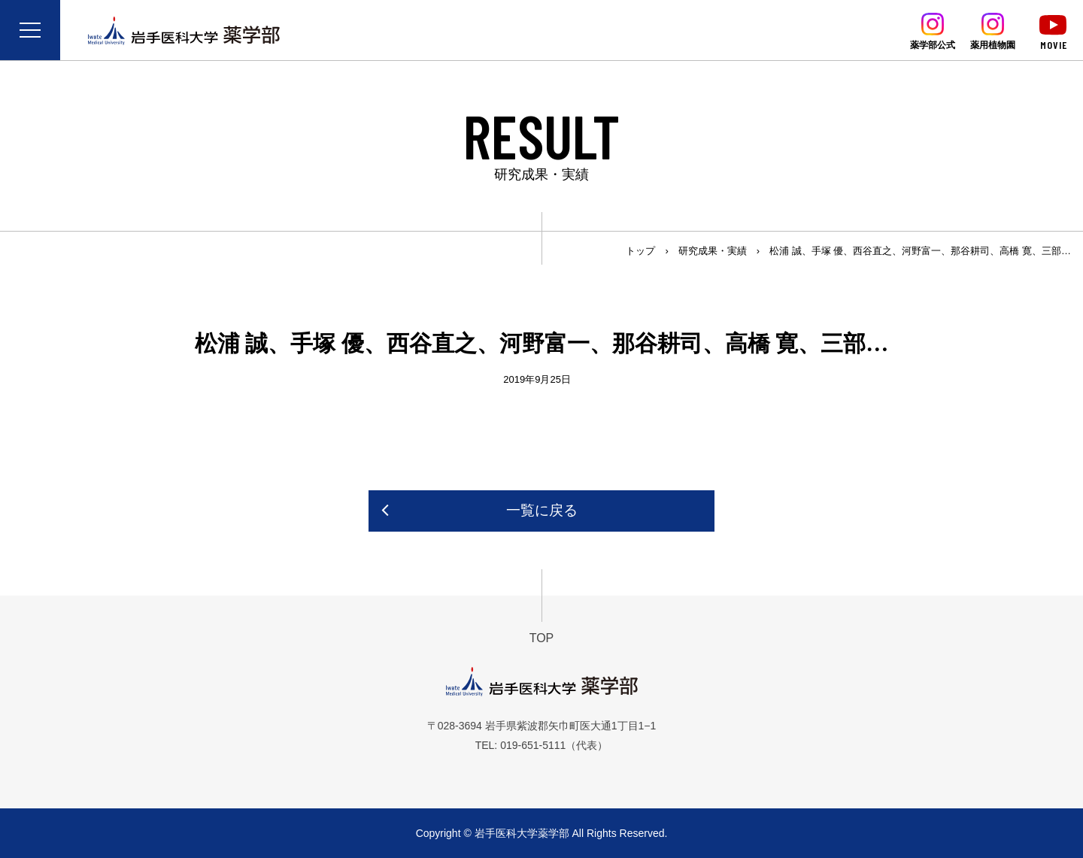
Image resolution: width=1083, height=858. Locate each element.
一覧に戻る (542, 510)
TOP (541, 638)
